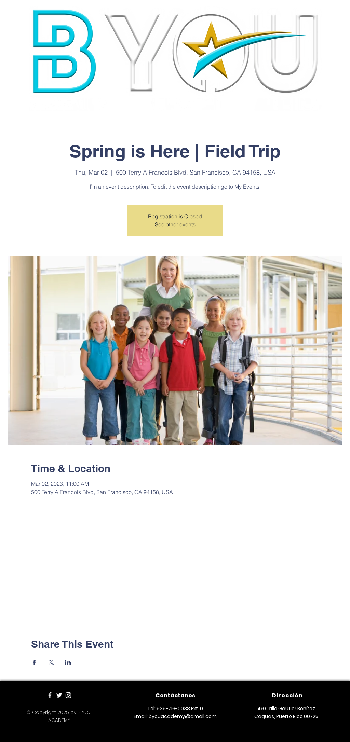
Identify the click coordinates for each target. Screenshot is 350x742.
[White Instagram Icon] (68, 695)
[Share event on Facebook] (34, 662)
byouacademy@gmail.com (183, 716)
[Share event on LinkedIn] (68, 662)
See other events (175, 224)
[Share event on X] (51, 662)
